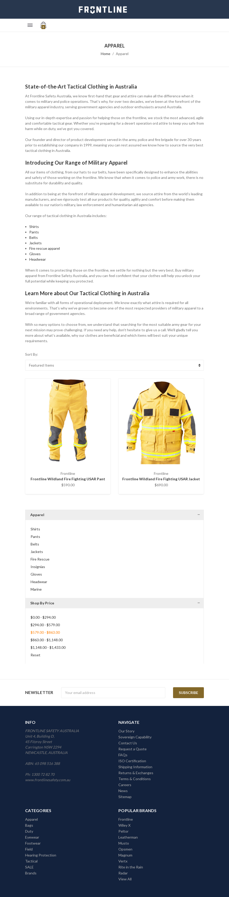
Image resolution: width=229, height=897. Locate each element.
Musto (123, 843)
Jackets (35, 243)
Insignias (38, 566)
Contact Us (127, 743)
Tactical (31, 861)
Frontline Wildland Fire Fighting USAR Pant (68, 479)
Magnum (125, 855)
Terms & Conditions (134, 779)
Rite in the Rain (130, 867)
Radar (123, 873)
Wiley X (124, 825)
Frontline (125, 819)
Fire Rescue (40, 559)
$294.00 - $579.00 (45, 625)
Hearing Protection (40, 855)
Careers (124, 785)
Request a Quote (132, 749)
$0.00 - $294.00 (43, 617)
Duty (29, 831)
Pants (34, 232)
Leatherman (128, 837)
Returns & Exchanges (135, 773)
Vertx (122, 861)
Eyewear (32, 837)
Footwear (33, 843)
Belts (33, 237)
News (123, 790)
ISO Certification (132, 761)
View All (125, 879)
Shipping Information (135, 767)
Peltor (123, 831)
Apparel (122, 53)
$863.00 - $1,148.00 (47, 640)
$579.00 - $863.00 (45, 632)
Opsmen (125, 849)
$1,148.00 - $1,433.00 (48, 647)
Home (105, 53)
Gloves (35, 254)
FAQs (122, 755)
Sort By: (31, 354)
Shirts (34, 226)
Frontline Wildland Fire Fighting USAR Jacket (161, 479)
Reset (35, 655)
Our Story (126, 731)
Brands (31, 873)
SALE (29, 867)
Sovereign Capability (135, 737)
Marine (36, 589)
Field (29, 849)
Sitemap (125, 796)
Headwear (37, 259)
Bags (29, 825)
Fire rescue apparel (44, 248)
